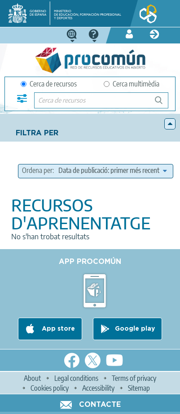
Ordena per (37, 170)
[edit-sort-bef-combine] (112, 170)
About (32, 378)
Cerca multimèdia (131, 83)
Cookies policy (50, 388)
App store (57, 329)
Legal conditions (76, 378)
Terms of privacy (134, 378)
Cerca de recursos (49, 83)
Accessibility (98, 388)
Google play (135, 329)
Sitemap (139, 388)
